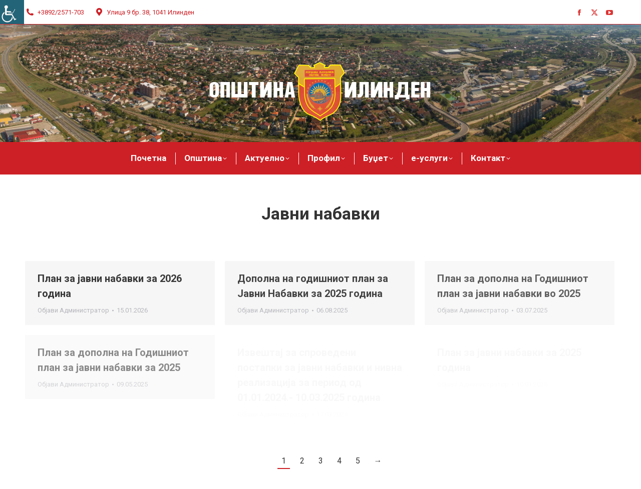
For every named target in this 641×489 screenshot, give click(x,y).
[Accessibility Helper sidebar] (12, 12)
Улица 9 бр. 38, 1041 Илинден (144, 12)
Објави (73, 310)
